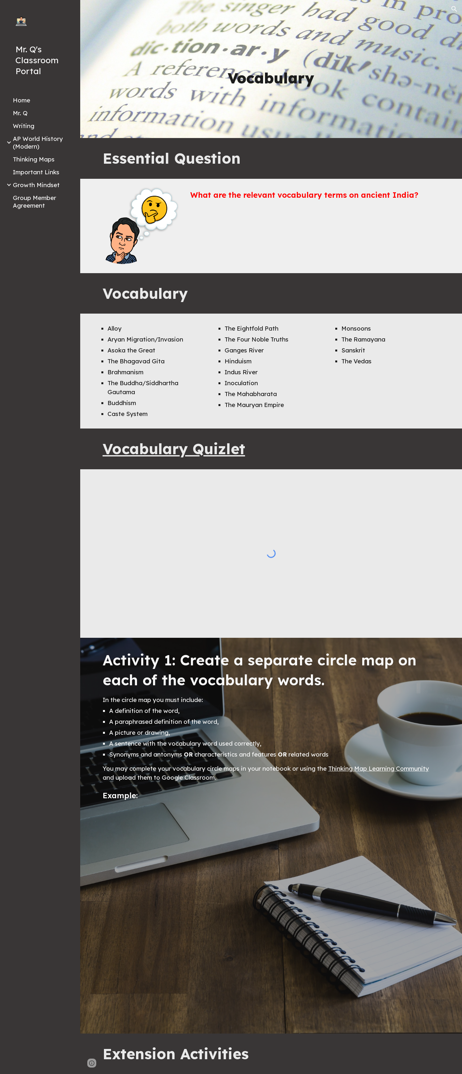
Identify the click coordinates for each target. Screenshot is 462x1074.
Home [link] (21, 100)
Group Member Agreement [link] (34, 201)
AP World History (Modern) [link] (38, 142)
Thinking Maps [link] (34, 159)
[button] (454, 9)
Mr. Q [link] (20, 113)
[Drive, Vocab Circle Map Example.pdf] (271, 916)
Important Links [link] (36, 172)
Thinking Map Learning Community (378, 768)
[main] (271, 78)
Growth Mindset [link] (36, 185)
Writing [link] (23, 126)
